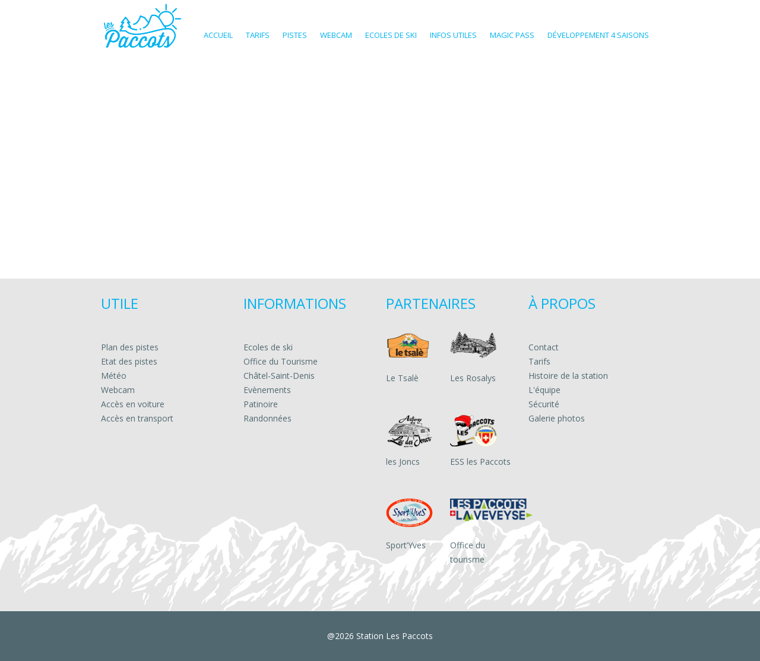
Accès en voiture (132, 404)
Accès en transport (137, 418)
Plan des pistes (130, 347)
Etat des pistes (129, 361)
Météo (113, 375)
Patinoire (260, 404)
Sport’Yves (406, 545)
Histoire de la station (568, 375)
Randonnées (267, 418)
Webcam (118, 389)
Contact (543, 347)
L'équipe (544, 389)
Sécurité (543, 404)
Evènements (267, 389)
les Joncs (403, 461)
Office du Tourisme (280, 361)
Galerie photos (556, 418)
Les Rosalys (473, 378)
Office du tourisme (467, 552)
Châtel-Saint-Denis (279, 375)
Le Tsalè (402, 378)
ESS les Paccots (480, 461)
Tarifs (539, 361)
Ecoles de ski (268, 347)
